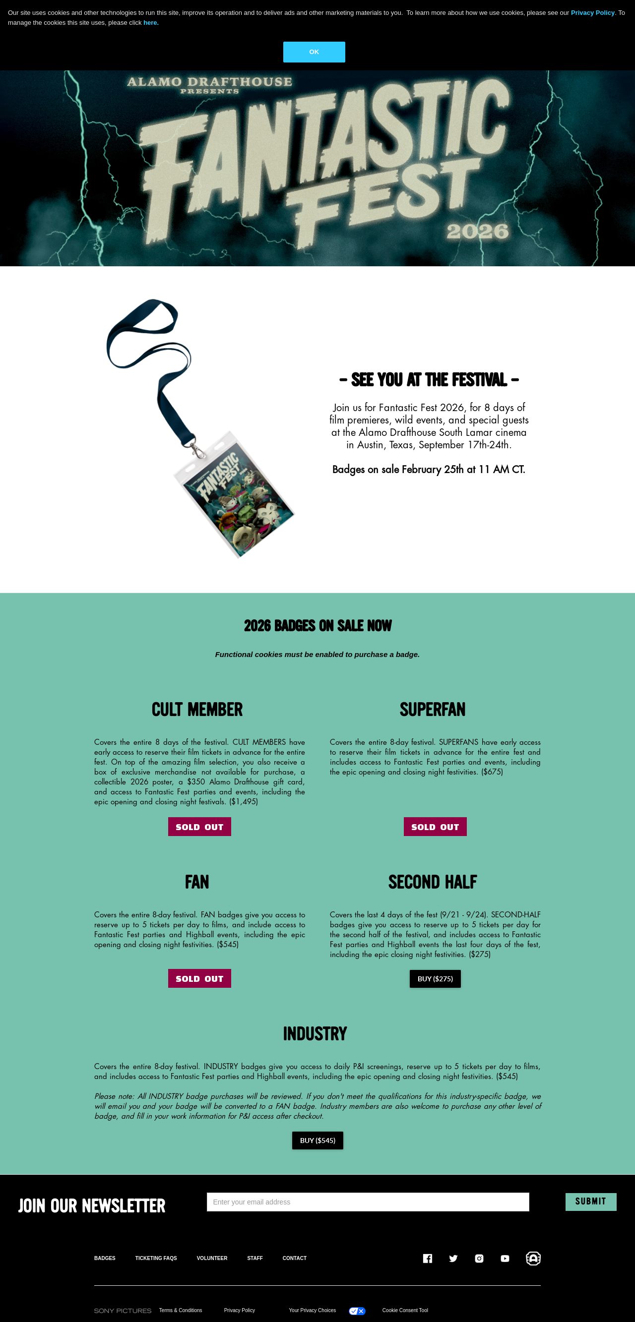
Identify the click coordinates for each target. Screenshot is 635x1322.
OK (314, 52)
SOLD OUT (200, 826)
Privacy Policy (239, 1310)
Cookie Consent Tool (405, 1310)
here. (151, 22)
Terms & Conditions (180, 1310)
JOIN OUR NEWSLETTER (91, 1207)
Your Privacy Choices (312, 1310)
